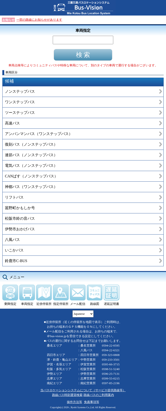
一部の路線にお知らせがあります (39, 19)
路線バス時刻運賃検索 (67, 395)
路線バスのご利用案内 (98, 395)
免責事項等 (91, 402)
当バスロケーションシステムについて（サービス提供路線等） (83, 390)
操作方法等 (74, 402)
